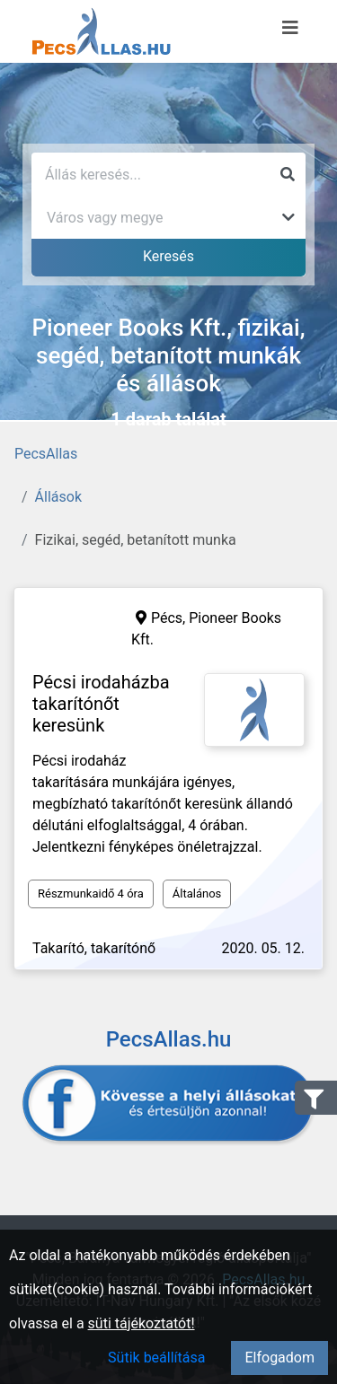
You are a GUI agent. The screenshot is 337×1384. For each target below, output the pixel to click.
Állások (58, 496)
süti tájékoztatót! (141, 1323)
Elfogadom (279, 1357)
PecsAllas (45, 453)
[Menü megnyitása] (290, 28)
